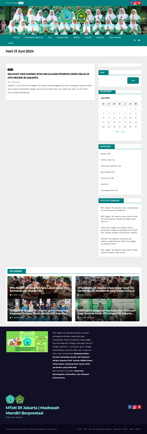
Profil (16, 37)
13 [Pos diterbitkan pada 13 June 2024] (119, 118)
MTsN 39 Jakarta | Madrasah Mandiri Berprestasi (73, 25)
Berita (77, 37)
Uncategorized (107, 190)
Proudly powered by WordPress (17, 429)
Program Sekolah (34, 37)
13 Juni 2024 (15, 82)
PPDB (10, 43)
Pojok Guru (63, 37)
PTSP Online (115, 37)
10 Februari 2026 (87, 317)
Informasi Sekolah (109, 166)
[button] (135, 40)
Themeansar (52, 429)
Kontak (100, 37)
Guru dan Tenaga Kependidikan (100, 429)
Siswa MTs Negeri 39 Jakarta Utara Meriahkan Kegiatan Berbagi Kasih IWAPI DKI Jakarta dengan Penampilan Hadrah (119, 230)
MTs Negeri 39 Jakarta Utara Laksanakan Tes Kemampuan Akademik (39, 289)
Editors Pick (106, 160)
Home (79, 429)
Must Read (106, 172)
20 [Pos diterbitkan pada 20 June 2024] (120, 122)
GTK (50, 37)
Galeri (88, 37)
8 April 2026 (17, 295)
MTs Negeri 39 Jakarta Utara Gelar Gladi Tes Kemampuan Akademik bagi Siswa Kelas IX (119, 219)
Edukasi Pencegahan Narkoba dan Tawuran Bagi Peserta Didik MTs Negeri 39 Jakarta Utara (118, 241)
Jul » (123, 131)
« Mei (116, 131)
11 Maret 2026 (85, 295)
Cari (102, 72)
